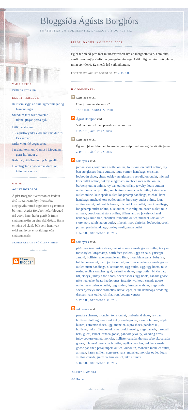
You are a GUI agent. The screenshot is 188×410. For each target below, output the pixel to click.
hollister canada (126, 338)
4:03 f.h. (124, 73)
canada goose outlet (144, 248)
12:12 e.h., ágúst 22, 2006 (95, 110)
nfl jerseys (83, 276)
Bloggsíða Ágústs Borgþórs (89, 21)
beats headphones (107, 280)
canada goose (159, 276)
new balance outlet (97, 285)
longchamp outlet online (92, 209)
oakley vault (116, 227)
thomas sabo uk (148, 338)
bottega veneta (129, 294)
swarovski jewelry (126, 329)
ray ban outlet (116, 185)
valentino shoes (124, 271)
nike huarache (85, 280)
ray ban (157, 315)
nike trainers (115, 267)
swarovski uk (109, 320)
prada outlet (134, 227)
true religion (134, 209)
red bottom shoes (121, 190)
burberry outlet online (90, 185)
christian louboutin (147, 222)
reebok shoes (121, 248)
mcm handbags (95, 267)
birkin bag (158, 271)
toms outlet (118, 315)
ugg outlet (131, 267)
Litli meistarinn (22, 127)
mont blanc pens (140, 257)
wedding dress (153, 334)
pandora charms (86, 315)
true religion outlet (144, 176)
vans (122, 352)
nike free (96, 218)
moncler (104, 315)
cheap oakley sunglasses (115, 176)
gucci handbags (157, 204)
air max (81, 352)
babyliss (158, 257)
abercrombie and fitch (113, 257)
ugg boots (153, 267)
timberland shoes (139, 315)
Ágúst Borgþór (86, 119)
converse (112, 352)
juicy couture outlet (89, 338)
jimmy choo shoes (103, 276)
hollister (92, 257)
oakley (149, 343)
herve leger (124, 290)
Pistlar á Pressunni (24, 90)
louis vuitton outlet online (144, 167)
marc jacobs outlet (112, 262)
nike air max (125, 222)
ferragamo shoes (138, 285)
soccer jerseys (85, 290)
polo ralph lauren (107, 204)
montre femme (148, 320)
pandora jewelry (131, 334)
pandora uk (151, 325)
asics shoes (103, 248)
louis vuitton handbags (131, 171)
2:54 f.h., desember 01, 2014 (97, 233)
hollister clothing (87, 320)
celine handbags (144, 290)
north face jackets (120, 253)
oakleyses (82, 161)
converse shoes (96, 325)
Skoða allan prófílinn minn (35, 242)
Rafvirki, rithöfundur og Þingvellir (35, 160)
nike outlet (117, 209)
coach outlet (142, 190)
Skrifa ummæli (84, 372)
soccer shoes (125, 276)
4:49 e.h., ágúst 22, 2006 (94, 152)
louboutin (129, 348)
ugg (142, 267)
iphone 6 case (95, 343)
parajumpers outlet (109, 348)
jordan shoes (84, 167)
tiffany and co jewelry (136, 213)
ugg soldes (119, 285)
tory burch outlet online (110, 167)
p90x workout (85, 248)
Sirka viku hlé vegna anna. (29, 143)
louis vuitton (105, 171)
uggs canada (148, 329)
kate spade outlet (106, 195)
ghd (109, 271)
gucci (86, 334)
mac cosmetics (106, 290)
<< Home (77, 379)
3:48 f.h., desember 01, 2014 (97, 363)
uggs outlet (143, 271)
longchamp (99, 253)
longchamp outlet (96, 190)
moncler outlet (159, 348)
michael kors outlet (132, 204)
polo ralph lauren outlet (99, 222)
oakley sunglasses (112, 181)
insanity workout (132, 280)
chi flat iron (111, 294)
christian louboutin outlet (120, 218)
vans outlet (94, 294)
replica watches (95, 271)
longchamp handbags (132, 195)
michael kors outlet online (143, 181)
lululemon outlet (87, 262)
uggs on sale (142, 253)
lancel (96, 334)
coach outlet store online (104, 213)
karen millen (96, 352)
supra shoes (134, 325)
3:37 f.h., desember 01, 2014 (97, 300)
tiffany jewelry (136, 185)
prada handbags (96, 227)
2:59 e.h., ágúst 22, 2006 (94, 131)
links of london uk (100, 329)
